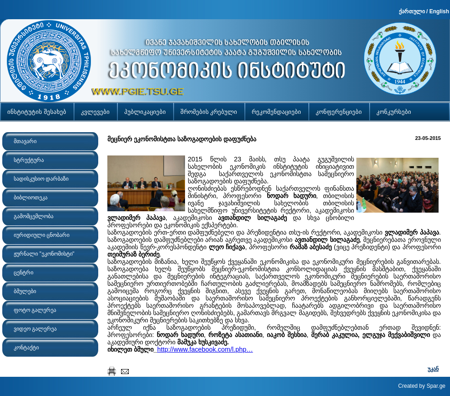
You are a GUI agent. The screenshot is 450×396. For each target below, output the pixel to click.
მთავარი (25, 141)
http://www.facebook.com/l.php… (205, 349)
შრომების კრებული (209, 111)
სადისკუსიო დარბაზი (41, 179)
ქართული (412, 11)
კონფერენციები (339, 111)
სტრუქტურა (29, 160)
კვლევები (95, 111)
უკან (433, 369)
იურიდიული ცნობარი (41, 235)
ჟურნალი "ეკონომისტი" (44, 254)
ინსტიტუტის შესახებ (36, 111)
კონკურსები (393, 111)
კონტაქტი (26, 347)
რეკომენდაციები (276, 111)
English (439, 11)
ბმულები (25, 291)
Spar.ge (436, 386)
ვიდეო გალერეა (35, 329)
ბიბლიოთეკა (31, 197)
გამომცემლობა (33, 216)
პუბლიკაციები (145, 111)
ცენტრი (23, 272)
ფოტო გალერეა (35, 310)
